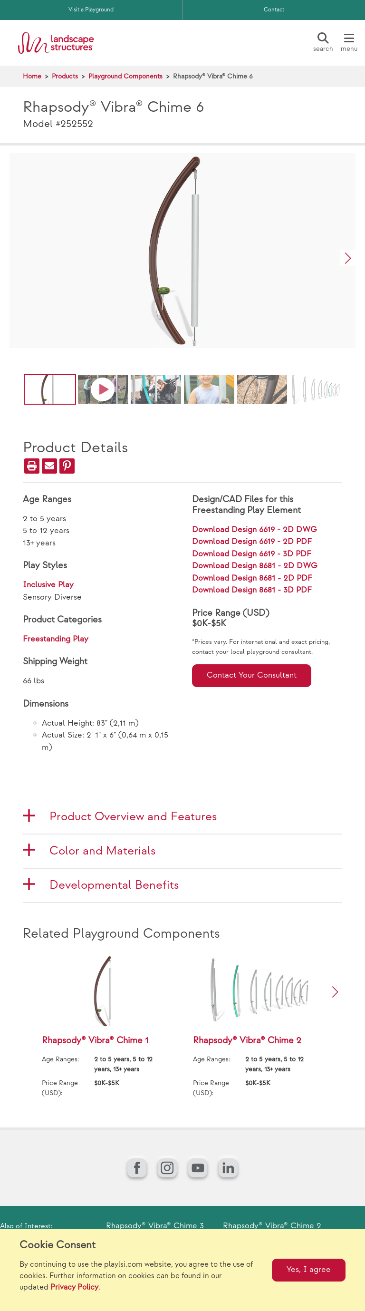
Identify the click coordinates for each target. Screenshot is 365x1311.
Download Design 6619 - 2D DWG (254, 529)
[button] (347, 258)
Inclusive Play (48, 585)
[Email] (49, 466)
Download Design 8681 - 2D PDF (252, 578)
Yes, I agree (309, 1269)
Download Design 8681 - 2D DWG (254, 566)
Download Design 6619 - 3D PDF (251, 554)
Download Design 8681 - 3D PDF (252, 590)
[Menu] (349, 43)
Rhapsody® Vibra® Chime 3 (155, 1226)
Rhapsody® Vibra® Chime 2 (272, 1226)
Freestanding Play (55, 639)
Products (65, 76)
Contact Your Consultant (252, 675)
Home (32, 76)
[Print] (31, 466)
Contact (274, 9)
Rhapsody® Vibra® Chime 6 (213, 76)
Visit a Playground (91, 9)
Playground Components (125, 76)
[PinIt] (67, 466)
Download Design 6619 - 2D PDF (252, 541)
